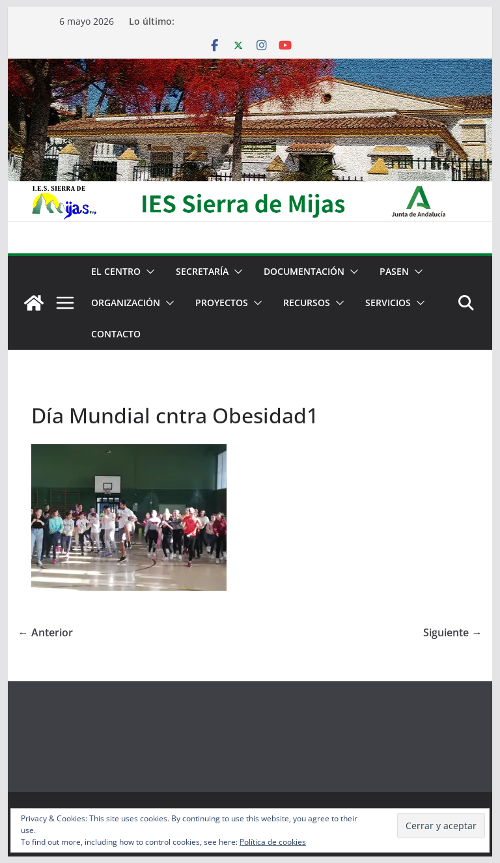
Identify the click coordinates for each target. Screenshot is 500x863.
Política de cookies (273, 841)
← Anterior (45, 632)
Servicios (388, 302)
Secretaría (202, 271)
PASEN (394, 271)
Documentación (304, 271)
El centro (116, 271)
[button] (148, 271)
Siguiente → (452, 632)
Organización (125, 302)
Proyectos (221, 302)
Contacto (116, 334)
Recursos (306, 302)
